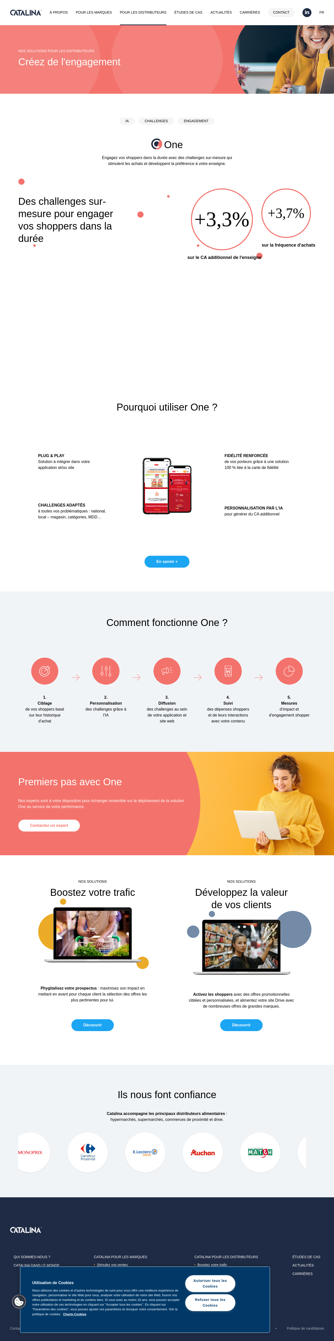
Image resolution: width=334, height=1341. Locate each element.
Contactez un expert (49, 825)
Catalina (26, 13)
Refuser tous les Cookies (210, 1302)
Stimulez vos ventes (111, 1265)
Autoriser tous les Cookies (210, 1283)
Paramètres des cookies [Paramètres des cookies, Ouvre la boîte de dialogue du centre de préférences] (210, 1319)
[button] (19, 1302)
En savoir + (167, 561)
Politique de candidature (305, 1328)
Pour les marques (94, 12)
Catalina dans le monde (37, 1265)
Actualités (221, 12)
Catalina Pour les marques (120, 1257)
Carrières (250, 12)
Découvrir (92, 1025)
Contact (281, 12)
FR (321, 12)
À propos (59, 12)
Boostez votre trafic (210, 1265)
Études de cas (188, 12)
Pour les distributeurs (143, 12)
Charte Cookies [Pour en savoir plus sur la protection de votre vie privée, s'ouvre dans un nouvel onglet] (75, 1314)
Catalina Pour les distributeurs (226, 1257)
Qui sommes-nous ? (32, 1257)
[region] (145, 1299)
